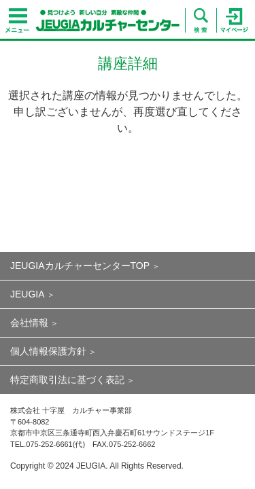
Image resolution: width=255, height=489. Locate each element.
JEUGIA (27, 294)
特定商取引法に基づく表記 (67, 379)
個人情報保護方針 (48, 351)
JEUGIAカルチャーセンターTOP (80, 265)
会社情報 (29, 322)
